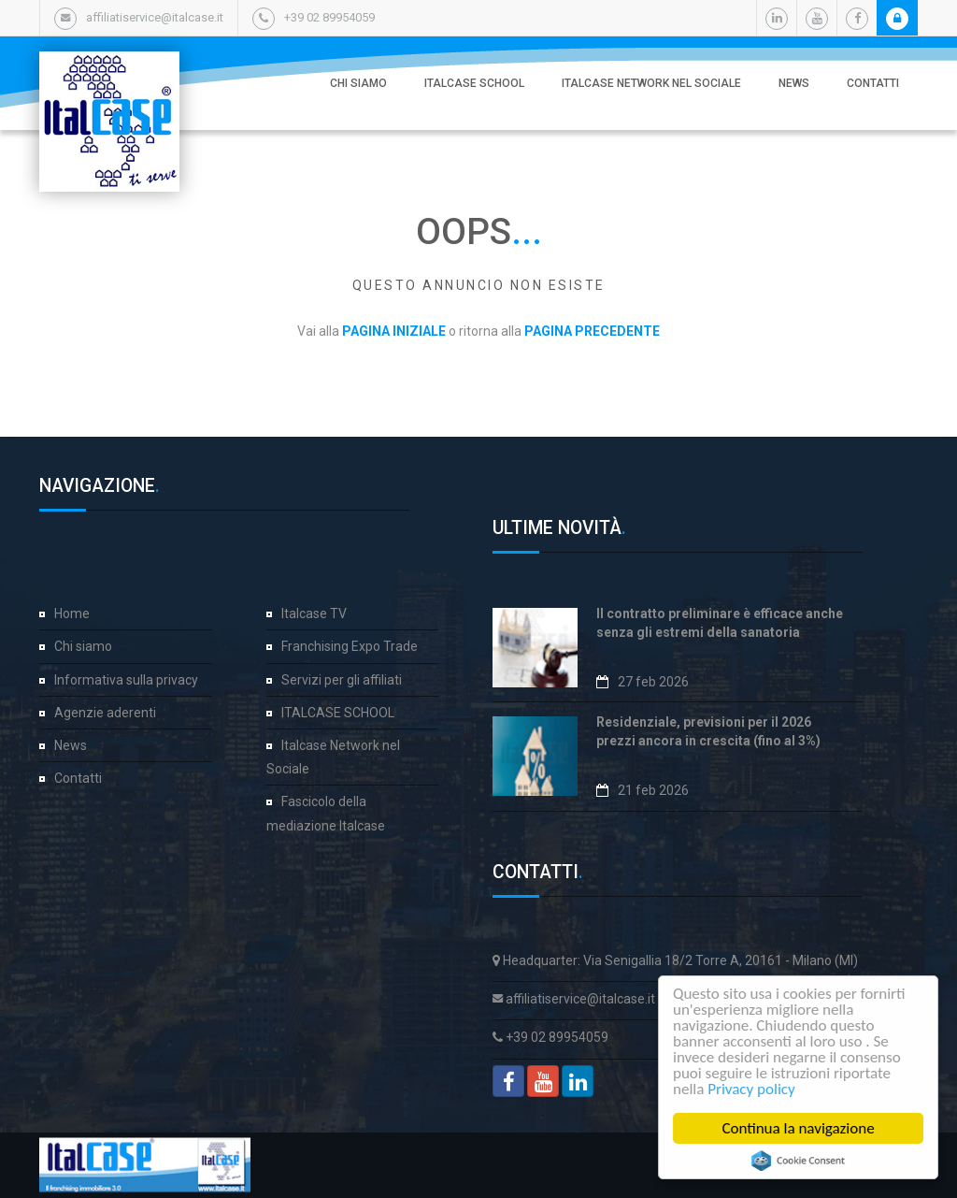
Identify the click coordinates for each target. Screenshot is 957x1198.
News (793, 83)
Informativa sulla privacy (126, 679)
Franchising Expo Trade (349, 646)
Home (72, 613)
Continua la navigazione (801, 1128)
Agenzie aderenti (105, 712)
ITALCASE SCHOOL (474, 83)
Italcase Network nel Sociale (651, 83)
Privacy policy (755, 1089)
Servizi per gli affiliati (341, 679)
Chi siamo (358, 83)
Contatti (873, 83)
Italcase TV (314, 613)
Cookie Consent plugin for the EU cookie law (802, 1160)
